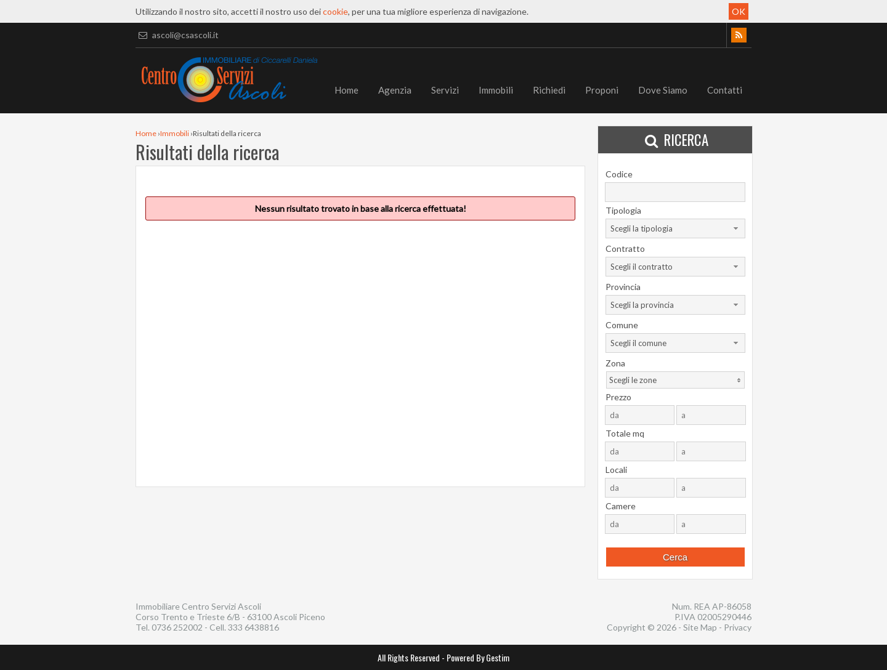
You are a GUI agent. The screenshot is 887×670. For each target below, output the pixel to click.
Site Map (700, 627)
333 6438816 (253, 627)
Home (346, 89)
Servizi (445, 89)
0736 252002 (177, 627)
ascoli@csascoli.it (177, 35)
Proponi (601, 89)
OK (738, 11)
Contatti (724, 89)
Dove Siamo (662, 89)
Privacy (737, 627)
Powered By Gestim (478, 657)
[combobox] (675, 228)
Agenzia (394, 89)
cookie (335, 11)
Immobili (496, 89)
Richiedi (549, 89)
